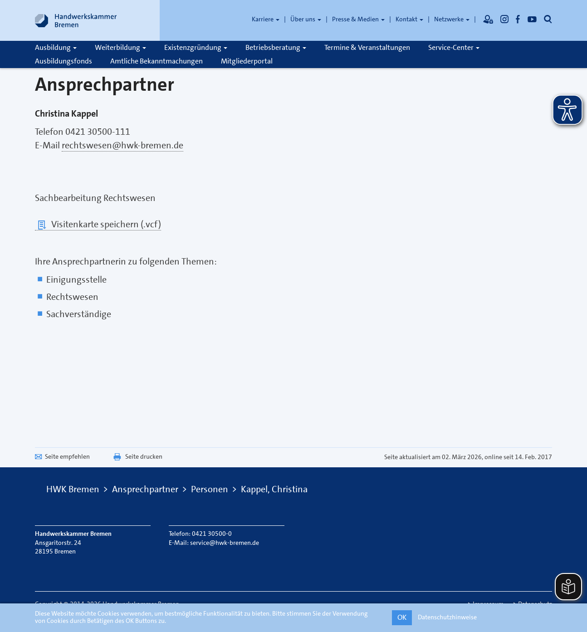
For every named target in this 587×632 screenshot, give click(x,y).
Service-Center (453, 47)
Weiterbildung (120, 47)
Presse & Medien (358, 19)
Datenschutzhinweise (447, 617)
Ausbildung (56, 47)
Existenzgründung (195, 47)
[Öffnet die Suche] (548, 19)
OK (401, 617)
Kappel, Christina (274, 489)
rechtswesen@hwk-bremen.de (122, 145)
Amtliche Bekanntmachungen (156, 61)
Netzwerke (452, 19)
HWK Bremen (72, 489)
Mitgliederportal (247, 61)
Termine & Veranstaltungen (367, 47)
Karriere (265, 19)
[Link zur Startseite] (76, 20)
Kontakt (409, 19)
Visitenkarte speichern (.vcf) (98, 224)
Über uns (305, 19)
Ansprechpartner (145, 489)
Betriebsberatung (275, 47)
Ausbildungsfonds (63, 61)
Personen (209, 489)
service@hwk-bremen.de (224, 543)
